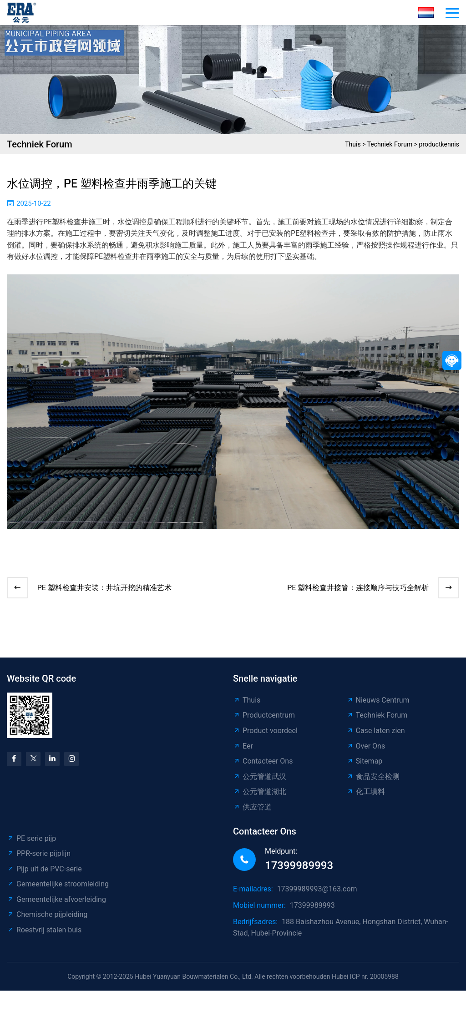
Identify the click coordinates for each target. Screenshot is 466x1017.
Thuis (352, 144)
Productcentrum (264, 717)
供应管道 (252, 808)
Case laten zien (375, 732)
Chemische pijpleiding (47, 916)
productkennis (439, 144)
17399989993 (299, 866)
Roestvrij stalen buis (44, 931)
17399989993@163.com (317, 890)
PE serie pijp (31, 839)
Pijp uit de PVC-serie (44, 870)
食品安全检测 (373, 778)
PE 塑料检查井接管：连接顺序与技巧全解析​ (356, 588)
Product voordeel (265, 732)
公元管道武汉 (259, 778)
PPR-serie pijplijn (39, 854)
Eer (243, 747)
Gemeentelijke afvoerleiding (56, 900)
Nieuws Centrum (378, 701)
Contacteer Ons (263, 762)
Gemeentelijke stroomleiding (58, 885)
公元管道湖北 (259, 793)
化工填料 (365, 793)
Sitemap (364, 762)
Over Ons (365, 747)
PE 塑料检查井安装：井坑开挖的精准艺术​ (106, 588)
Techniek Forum (390, 144)
